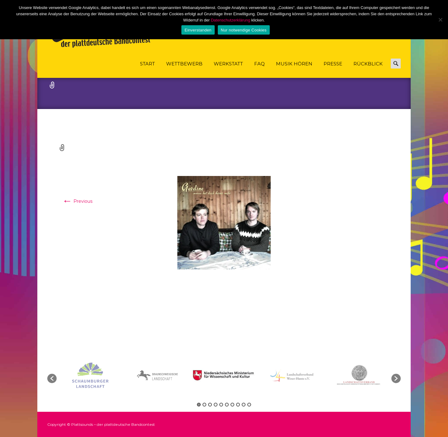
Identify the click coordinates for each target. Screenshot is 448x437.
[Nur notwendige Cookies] (440, 20)
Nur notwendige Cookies (244, 30)
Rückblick (368, 69)
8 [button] (238, 404)
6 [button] (227, 404)
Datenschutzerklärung (230, 20)
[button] (52, 378)
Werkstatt (228, 69)
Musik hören (294, 69)
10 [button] (249, 404)
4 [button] (215, 404)
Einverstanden (197, 30)
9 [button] (243, 404)
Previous (77, 201)
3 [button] (210, 404)
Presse (333, 69)
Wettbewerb (184, 69)
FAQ (259, 69)
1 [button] (199, 404)
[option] (225, 375)
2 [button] (204, 404)
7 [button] (232, 404)
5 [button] (221, 404)
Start (147, 69)
